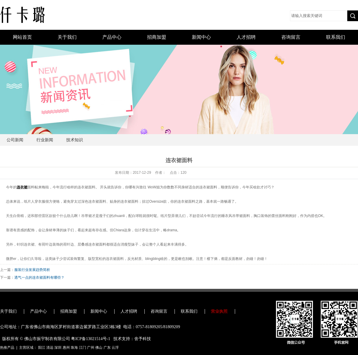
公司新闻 (15, 140)
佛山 (98, 347)
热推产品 (7, 347)
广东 (107, 347)
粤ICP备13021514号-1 (90, 339)
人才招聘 (246, 37)
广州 (90, 347)
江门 (82, 347)
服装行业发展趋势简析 (32, 270)
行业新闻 (44, 140)
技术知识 (74, 140)
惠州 (66, 347)
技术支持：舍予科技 (132, 339)
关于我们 (67, 37)
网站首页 (22, 37)
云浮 (115, 347)
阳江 (41, 347)
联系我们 (335, 37)
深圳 (57, 347)
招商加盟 (156, 37)
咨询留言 (290, 37)
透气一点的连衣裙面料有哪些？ (39, 277)
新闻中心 (201, 37)
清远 (49, 347)
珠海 (74, 347)
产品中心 (111, 37)
